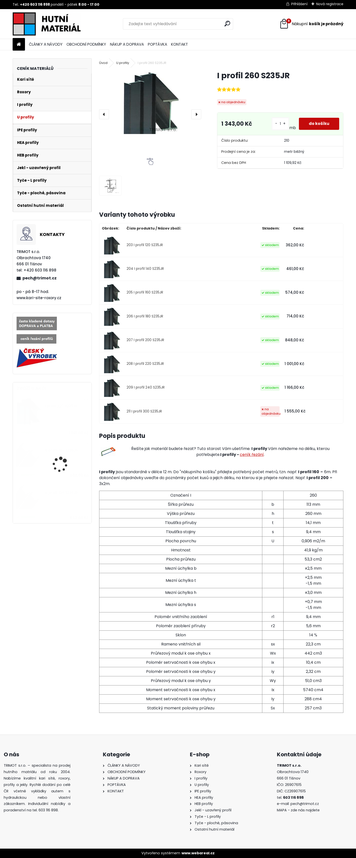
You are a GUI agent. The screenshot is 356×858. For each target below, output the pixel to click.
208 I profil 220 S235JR (145, 363)
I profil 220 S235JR (61, 406)
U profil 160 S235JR (61, 450)
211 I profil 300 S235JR (144, 411)
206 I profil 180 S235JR (145, 316)
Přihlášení (299, 3)
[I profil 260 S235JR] (150, 102)
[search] (227, 23)
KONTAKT (179, 44)
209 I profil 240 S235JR (146, 387)
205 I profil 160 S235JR (145, 292)
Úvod (103, 62)
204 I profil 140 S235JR (145, 268)
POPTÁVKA (157, 44)
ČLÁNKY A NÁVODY (46, 44)
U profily (122, 62)
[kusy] (280, 123)
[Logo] (47, 24)
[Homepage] (19, 44)
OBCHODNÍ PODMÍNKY (86, 44)
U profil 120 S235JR (61, 492)
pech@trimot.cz (39, 278)
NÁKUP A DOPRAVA (127, 44)
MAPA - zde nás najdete (298, 810)
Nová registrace (329, 3)
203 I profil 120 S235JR (145, 245)
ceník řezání (252, 454)
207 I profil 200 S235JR (145, 340)
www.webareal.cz (198, 853)
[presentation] (104, 114)
